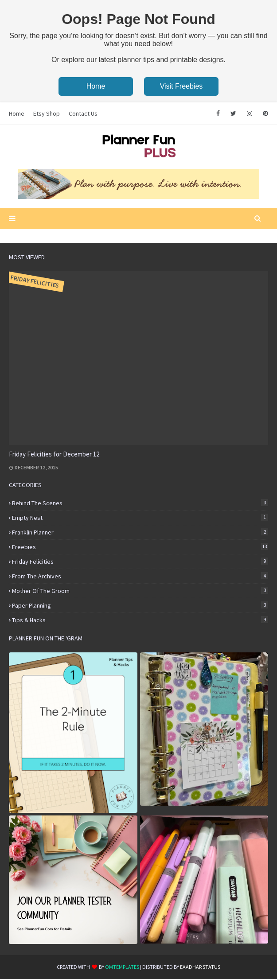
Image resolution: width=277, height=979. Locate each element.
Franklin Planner (140, 532)
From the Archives (140, 576)
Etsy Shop (46, 113)
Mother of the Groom (140, 591)
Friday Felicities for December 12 (54, 454)
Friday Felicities (140, 562)
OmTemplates (122, 966)
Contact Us (83, 113)
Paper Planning (140, 605)
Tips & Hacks (140, 620)
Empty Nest (140, 518)
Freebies (140, 547)
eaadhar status (200, 966)
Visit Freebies (181, 86)
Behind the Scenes (140, 503)
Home (95, 86)
